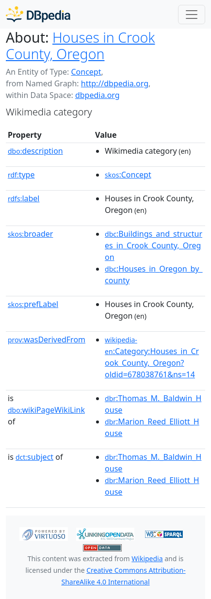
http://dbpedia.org (114, 83)
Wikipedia (146, 558)
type (21, 174)
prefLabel (33, 304)
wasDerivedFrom (46, 339)
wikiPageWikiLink (46, 410)
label (24, 198)
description (35, 151)
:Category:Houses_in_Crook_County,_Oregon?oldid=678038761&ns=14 (152, 357)
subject (34, 457)
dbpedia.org (97, 95)
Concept (86, 71)
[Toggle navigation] (191, 14)
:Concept (128, 174)
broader (30, 233)
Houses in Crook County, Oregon (80, 45)
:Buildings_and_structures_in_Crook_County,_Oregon (153, 245)
